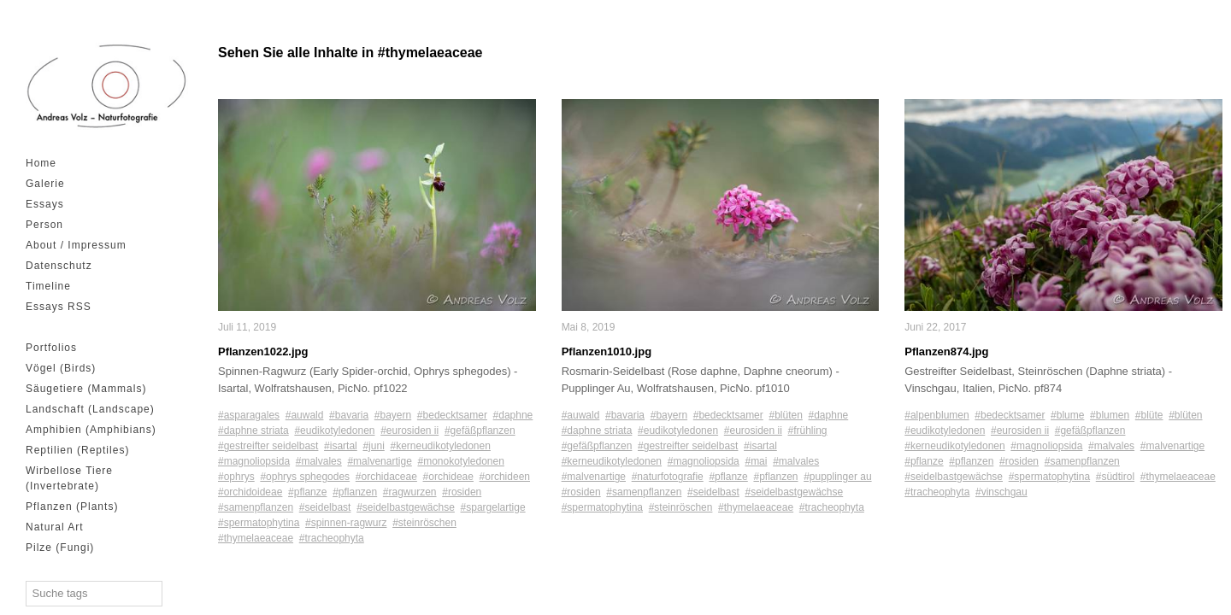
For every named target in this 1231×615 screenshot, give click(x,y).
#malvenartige (379, 461)
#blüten (785, 415)
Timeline (48, 286)
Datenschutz (59, 266)
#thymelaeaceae (255, 538)
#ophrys (236, 477)
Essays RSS (58, 307)
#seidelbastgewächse (405, 507)
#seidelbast (325, 507)
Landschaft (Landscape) (90, 409)
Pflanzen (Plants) (72, 506)
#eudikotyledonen (334, 430)
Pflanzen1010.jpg (606, 351)
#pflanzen (355, 492)
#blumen (1109, 415)
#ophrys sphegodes (305, 477)
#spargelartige (493, 507)
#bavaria (348, 415)
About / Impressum (76, 245)
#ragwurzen (410, 492)
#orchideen (505, 477)
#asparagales (249, 415)
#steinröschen (424, 523)
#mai (756, 461)
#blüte (1149, 415)
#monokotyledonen (460, 461)
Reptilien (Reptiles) (77, 450)
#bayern (392, 415)
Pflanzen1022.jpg (263, 351)
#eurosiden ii (409, 430)
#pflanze (307, 492)
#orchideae (448, 477)
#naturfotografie (668, 477)
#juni (373, 446)
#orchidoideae (250, 492)
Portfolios (51, 348)
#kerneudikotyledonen (440, 446)
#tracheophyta (331, 538)
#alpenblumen (936, 415)
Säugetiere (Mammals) (86, 389)
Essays (45, 204)
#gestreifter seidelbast (268, 446)
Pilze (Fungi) (60, 548)
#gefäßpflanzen (480, 430)
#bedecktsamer (452, 415)
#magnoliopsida (254, 461)
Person (44, 225)
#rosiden (461, 492)
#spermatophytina (258, 523)
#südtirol (1115, 477)
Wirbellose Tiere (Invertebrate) (69, 478)
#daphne (513, 415)
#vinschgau (1001, 492)
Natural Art (55, 527)
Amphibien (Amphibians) (91, 430)
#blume (1067, 415)
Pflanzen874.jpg (946, 351)
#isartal (340, 446)
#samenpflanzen (255, 507)
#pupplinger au (837, 477)
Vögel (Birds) (61, 368)
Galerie (45, 184)
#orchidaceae (386, 477)
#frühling (808, 430)
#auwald (305, 415)
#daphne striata (253, 430)
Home (41, 163)
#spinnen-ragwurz (345, 523)
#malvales (319, 461)
